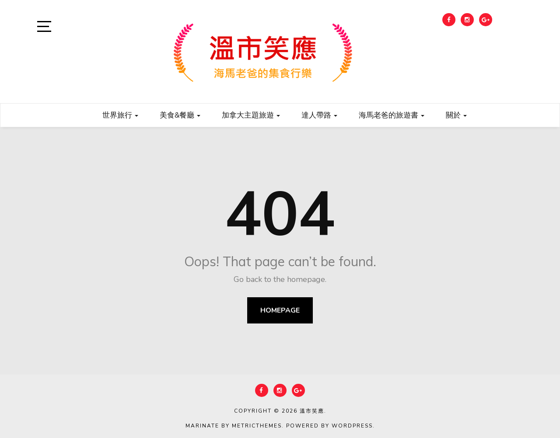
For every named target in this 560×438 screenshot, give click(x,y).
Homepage (280, 310)
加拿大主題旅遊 (251, 114)
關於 (456, 114)
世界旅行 (120, 114)
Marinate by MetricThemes (234, 425)
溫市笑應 (312, 410)
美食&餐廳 (180, 114)
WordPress (352, 425)
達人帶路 (319, 114)
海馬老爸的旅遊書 (391, 114)
